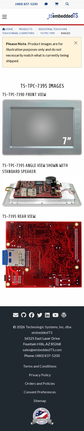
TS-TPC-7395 (47, 33)
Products (25, 29)
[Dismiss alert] (76, 42)
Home (7, 29)
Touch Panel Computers (18, 33)
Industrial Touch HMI (53, 29)
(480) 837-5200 (26, 4)
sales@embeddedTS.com (42, 350)
